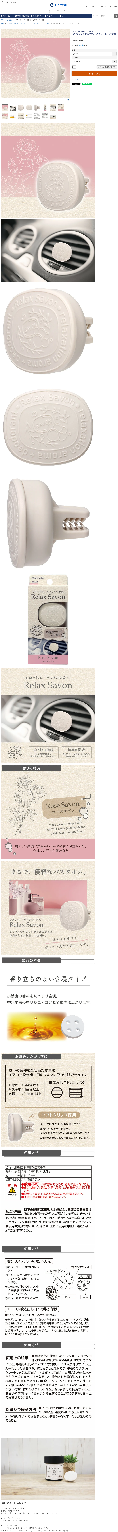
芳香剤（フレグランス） (21, 23)
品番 (74, 50)
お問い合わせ (113, 6)
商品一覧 (5, 16)
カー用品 (9, 20)
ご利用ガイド (93, 6)
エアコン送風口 (46, 23)
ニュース (84, 6)
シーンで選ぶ (35, 23)
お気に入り (36, 16)
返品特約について (78, 80)
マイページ (50, 16)
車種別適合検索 (22, 16)
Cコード (75, 57)
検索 (116, 16)
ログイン (103, 6)
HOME (3, 20)
